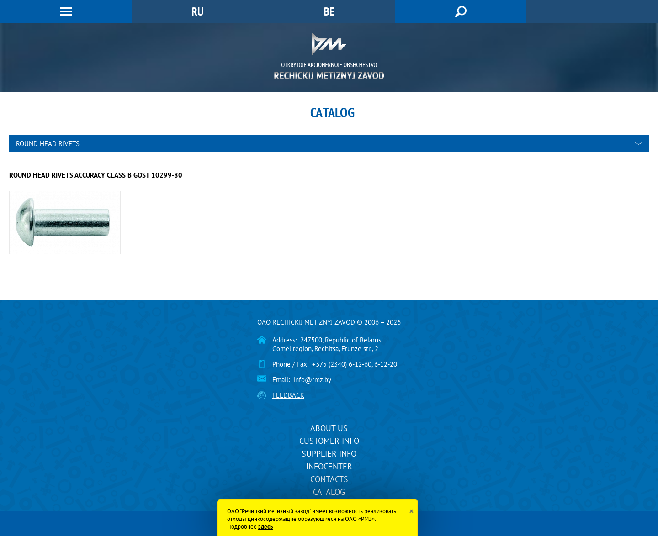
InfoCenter (329, 466)
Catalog (329, 492)
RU (197, 11)
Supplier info (329, 453)
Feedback (288, 395)
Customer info (329, 441)
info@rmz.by (312, 379)
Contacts (329, 479)
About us (329, 428)
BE (329, 11)
